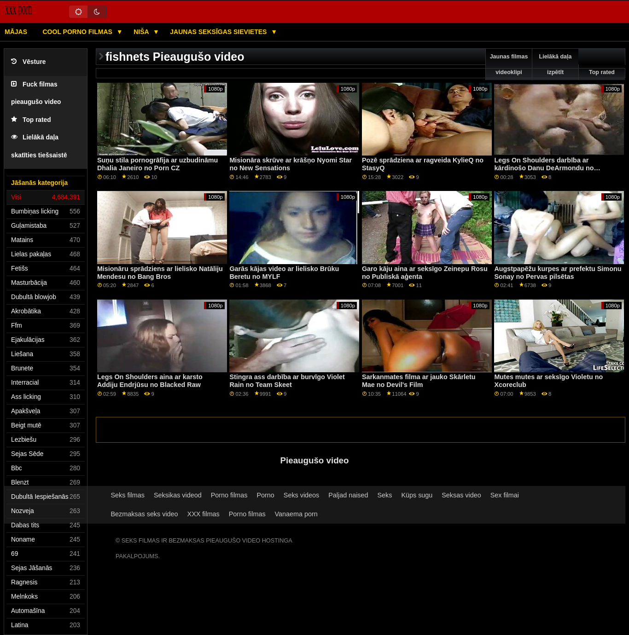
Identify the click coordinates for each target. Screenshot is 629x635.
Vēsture (28, 61)
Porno (265, 495)
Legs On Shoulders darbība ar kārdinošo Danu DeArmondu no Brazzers (544, 167)
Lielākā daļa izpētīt (555, 64)
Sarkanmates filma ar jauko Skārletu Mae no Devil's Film (419, 380)
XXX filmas (203, 514)
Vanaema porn (296, 514)
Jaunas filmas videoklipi (509, 64)
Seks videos (301, 495)
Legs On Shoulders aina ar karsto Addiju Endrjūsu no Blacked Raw (150, 380)
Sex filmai (504, 495)
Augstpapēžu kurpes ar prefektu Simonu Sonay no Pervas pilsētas (557, 272)
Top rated (31, 119)
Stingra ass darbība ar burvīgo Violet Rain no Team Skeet (286, 380)
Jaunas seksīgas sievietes (219, 31)
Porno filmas (229, 495)
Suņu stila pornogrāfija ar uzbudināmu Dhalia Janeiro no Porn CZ (157, 164)
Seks (384, 495)
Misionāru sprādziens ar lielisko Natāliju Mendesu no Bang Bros (160, 272)
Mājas (16, 31)
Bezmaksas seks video (144, 514)
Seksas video (461, 495)
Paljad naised (348, 495)
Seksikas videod (178, 495)
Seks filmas (128, 495)
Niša (142, 31)
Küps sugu (416, 495)
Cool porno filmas (78, 31)
